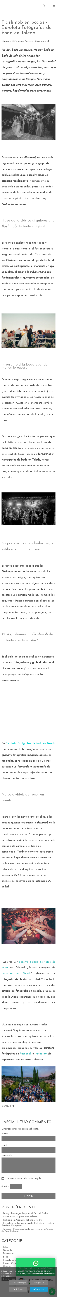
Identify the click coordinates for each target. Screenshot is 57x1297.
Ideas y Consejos (25, 41)
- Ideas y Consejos (11, 1263)
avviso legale (34, 1178)
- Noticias (6, 1267)
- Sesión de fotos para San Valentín (19, 1217)
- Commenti (39, 41)
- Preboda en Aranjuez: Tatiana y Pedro (22, 1220)
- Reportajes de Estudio (14, 1260)
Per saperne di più (18, 1283)
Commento (7, 1155)
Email (4, 1145)
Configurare (39, 1283)
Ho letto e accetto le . (22, 1178)
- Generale (7, 1250)
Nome (5, 1134)
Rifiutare (18, 1289)
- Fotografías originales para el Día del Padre (25, 1213)
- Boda (5, 1257)
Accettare (38, 1289)
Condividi (8, 1106)
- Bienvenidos (8, 1254)
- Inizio (5, 1247)
